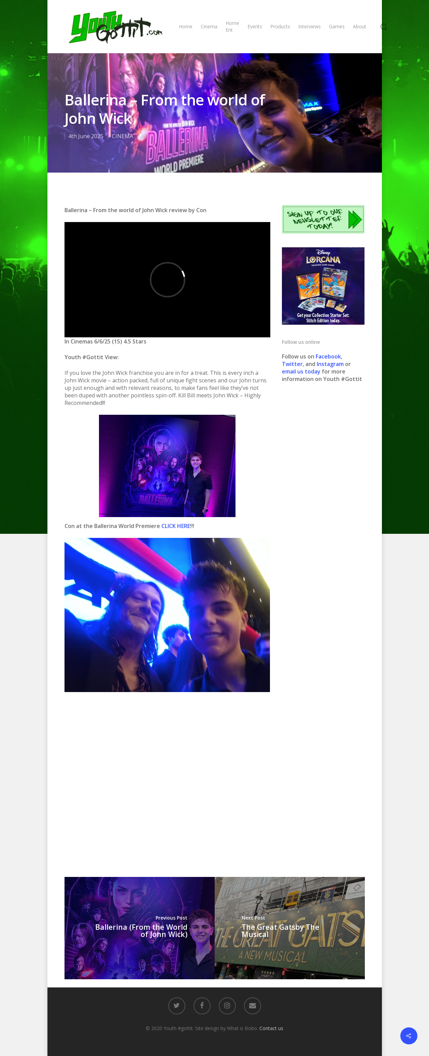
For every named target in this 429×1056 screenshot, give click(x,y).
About (359, 26)
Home (185, 26)
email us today (301, 371)
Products (280, 26)
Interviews (309, 26)
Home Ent (232, 26)
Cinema (209, 26)
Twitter (292, 364)
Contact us (271, 1028)
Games (337, 26)
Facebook (328, 356)
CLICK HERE (175, 526)
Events (254, 26)
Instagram (331, 364)
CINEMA (122, 136)
